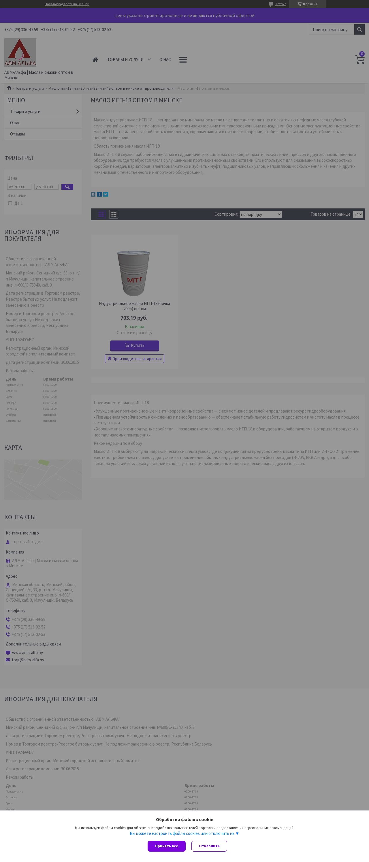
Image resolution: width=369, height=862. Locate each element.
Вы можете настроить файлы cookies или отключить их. (182, 833)
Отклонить (209, 846)
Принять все (166, 846)
